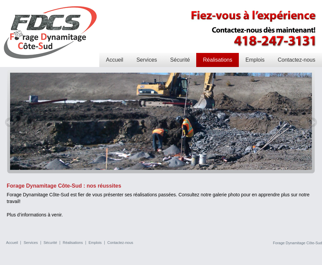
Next (312, 122)
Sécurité (180, 60)
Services (147, 60)
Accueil (114, 60)
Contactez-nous (296, 60)
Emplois (255, 60)
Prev (10, 122)
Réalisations (217, 60)
